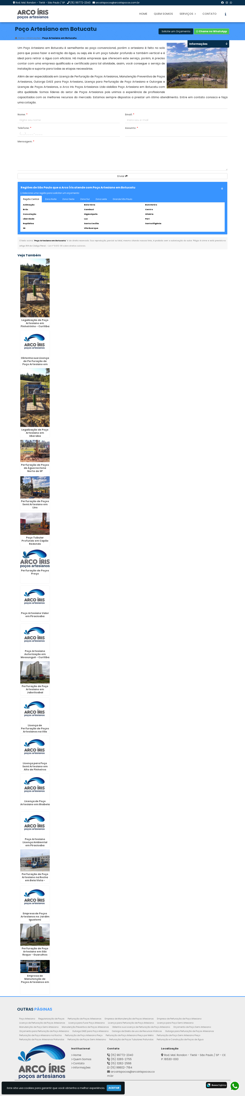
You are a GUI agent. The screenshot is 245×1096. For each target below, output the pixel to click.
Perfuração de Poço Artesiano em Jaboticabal (35, 689)
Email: (129, 114)
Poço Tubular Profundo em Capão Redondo (35, 540)
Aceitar (114, 1088)
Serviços (188, 14)
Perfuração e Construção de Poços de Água (180, 1039)
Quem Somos (163, 14)
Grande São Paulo (122, 199)
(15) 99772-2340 (80, 2)
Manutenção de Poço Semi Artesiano (39, 1026)
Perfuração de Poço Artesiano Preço (83, 1035)
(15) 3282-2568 (121, 1063)
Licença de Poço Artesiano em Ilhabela (35, 802)
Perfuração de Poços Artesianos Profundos (41, 1039)
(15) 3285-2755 (121, 1059)
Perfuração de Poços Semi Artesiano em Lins (35, 504)
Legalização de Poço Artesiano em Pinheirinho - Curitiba (35, 323)
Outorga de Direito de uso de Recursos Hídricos (137, 1030)
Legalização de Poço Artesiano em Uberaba (34, 433)
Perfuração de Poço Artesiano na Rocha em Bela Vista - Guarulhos (35, 878)
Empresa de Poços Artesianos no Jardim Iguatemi (35, 916)
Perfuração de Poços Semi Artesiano (87, 1039)
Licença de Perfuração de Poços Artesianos (42, 1022)
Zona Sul (85, 199)
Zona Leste (101, 199)
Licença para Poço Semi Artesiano (175, 1022)
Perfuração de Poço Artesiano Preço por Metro (129, 1035)
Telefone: (24, 128)
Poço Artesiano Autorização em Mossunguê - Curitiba (35, 654)
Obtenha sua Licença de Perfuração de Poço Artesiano (141, 1026)
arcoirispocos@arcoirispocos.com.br (118, 2)
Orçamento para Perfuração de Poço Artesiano (44, 1030)
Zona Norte (50, 199)
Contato (209, 14)
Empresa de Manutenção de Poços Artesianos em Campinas (35, 980)
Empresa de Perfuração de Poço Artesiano (179, 1018)
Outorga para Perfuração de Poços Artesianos (189, 1030)
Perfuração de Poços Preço (35, 572)
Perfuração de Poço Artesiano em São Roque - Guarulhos (35, 951)
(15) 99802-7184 (121, 1067)
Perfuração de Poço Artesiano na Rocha (40, 1035)
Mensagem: (26, 141)
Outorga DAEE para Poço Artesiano (90, 1030)
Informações (81, 1067)
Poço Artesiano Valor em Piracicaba (35, 614)
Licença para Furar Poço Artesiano (86, 1022)
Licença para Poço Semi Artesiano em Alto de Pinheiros (35, 766)
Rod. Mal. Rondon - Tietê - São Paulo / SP (40, 2)
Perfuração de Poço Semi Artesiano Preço (178, 1035)
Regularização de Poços (51, 1018)
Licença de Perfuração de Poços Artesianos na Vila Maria (35, 729)
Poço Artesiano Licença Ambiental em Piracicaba (35, 842)
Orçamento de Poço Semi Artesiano (192, 1026)
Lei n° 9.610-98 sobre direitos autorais (66, 245)
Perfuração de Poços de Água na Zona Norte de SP (35, 468)
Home (143, 14)
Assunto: (131, 128)
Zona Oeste (68, 199)
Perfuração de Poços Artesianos (84, 1018)
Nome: (22, 114)
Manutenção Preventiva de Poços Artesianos (85, 1026)
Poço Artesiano (27, 1018)
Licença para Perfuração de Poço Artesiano (131, 1022)
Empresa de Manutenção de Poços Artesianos (129, 1018)
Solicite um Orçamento (176, 31)
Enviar (122, 176)
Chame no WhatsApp (211, 31)
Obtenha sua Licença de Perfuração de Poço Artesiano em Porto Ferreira (35, 362)
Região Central (31, 199)
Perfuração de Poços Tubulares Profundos (131, 1039)
